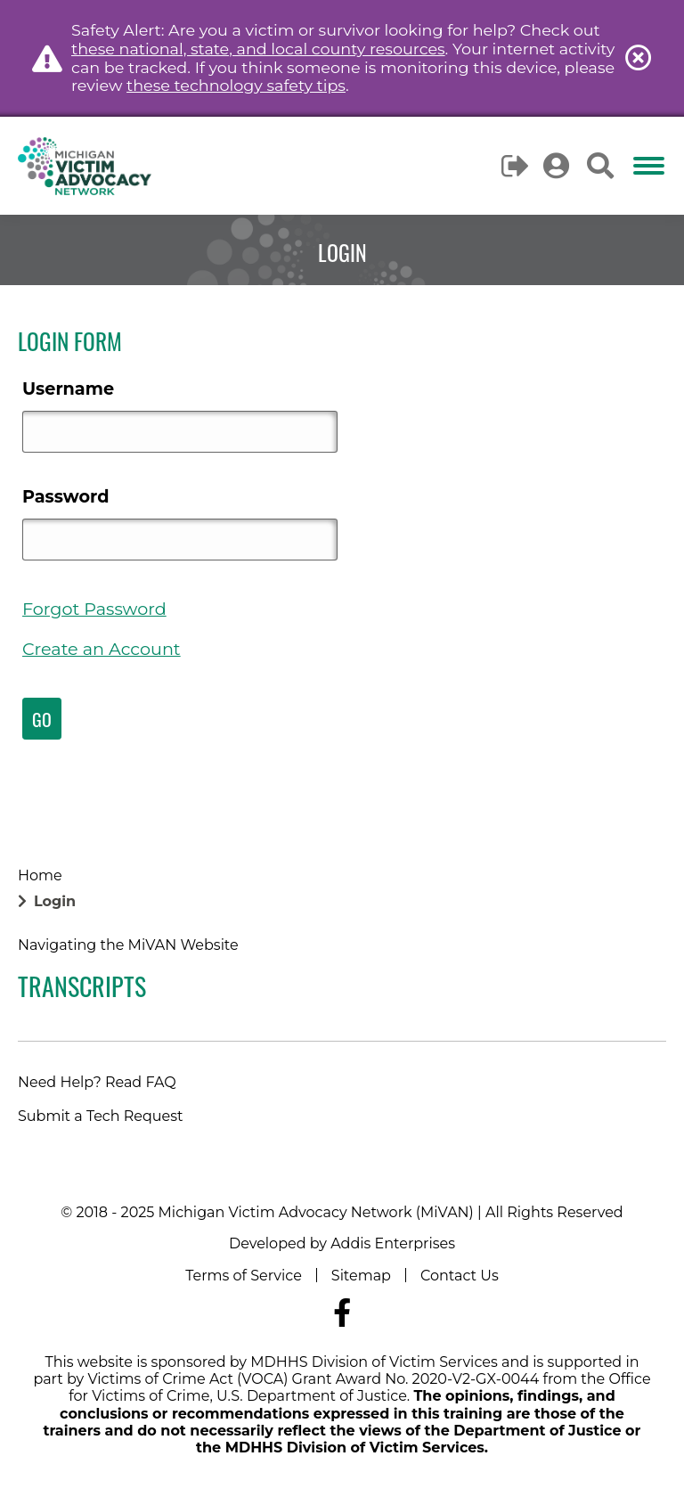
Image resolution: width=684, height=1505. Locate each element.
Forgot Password (94, 608)
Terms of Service (243, 1275)
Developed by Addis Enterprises (342, 1243)
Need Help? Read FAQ (97, 1082)
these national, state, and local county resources (258, 48)
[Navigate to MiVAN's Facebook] (342, 1313)
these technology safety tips (236, 85)
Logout (516, 166)
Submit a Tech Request (100, 1116)
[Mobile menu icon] (648, 165)
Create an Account (101, 648)
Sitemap (361, 1275)
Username (68, 388)
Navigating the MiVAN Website (128, 945)
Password (65, 496)
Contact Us (459, 1275)
